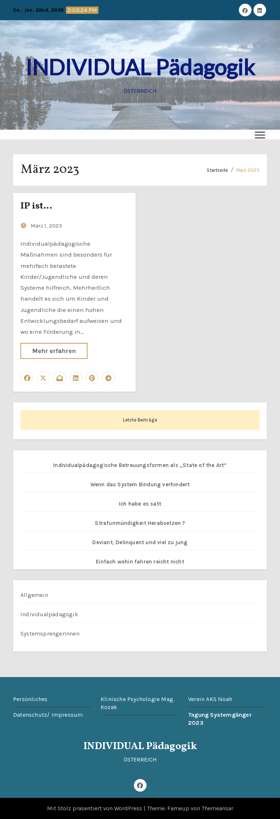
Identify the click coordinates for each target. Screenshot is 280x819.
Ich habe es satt (140, 503)
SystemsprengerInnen (49, 633)
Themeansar (217, 808)
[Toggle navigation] (260, 135)
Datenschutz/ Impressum (48, 714)
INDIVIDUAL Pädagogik (140, 67)
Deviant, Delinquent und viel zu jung (139, 542)
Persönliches (30, 699)
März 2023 (247, 170)
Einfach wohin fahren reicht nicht (140, 561)
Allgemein (34, 595)
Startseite (217, 170)
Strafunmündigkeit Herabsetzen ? (140, 523)
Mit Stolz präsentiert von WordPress (95, 808)
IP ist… (36, 206)
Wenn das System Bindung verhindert (140, 484)
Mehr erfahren (54, 351)
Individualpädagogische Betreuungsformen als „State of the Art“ (139, 465)
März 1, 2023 (46, 225)
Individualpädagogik (49, 614)
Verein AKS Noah (210, 699)
